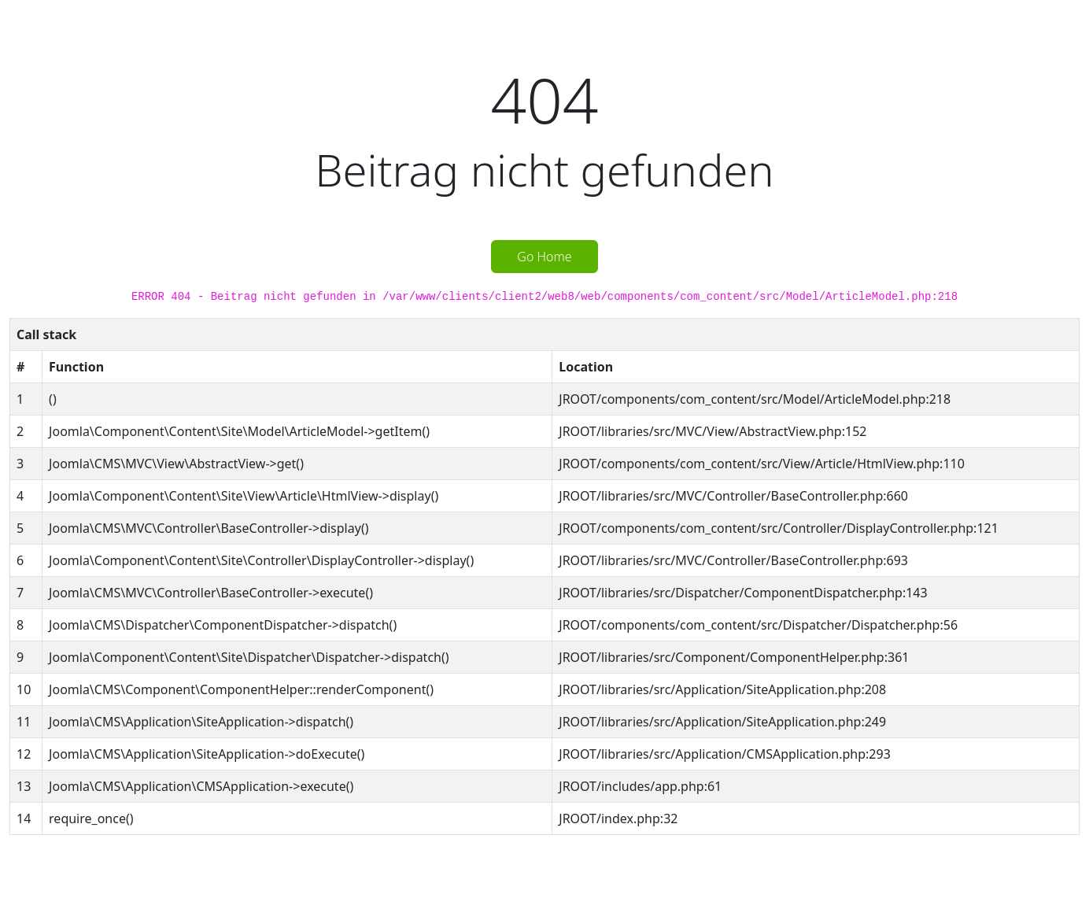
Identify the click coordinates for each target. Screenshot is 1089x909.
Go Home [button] (544, 256)
